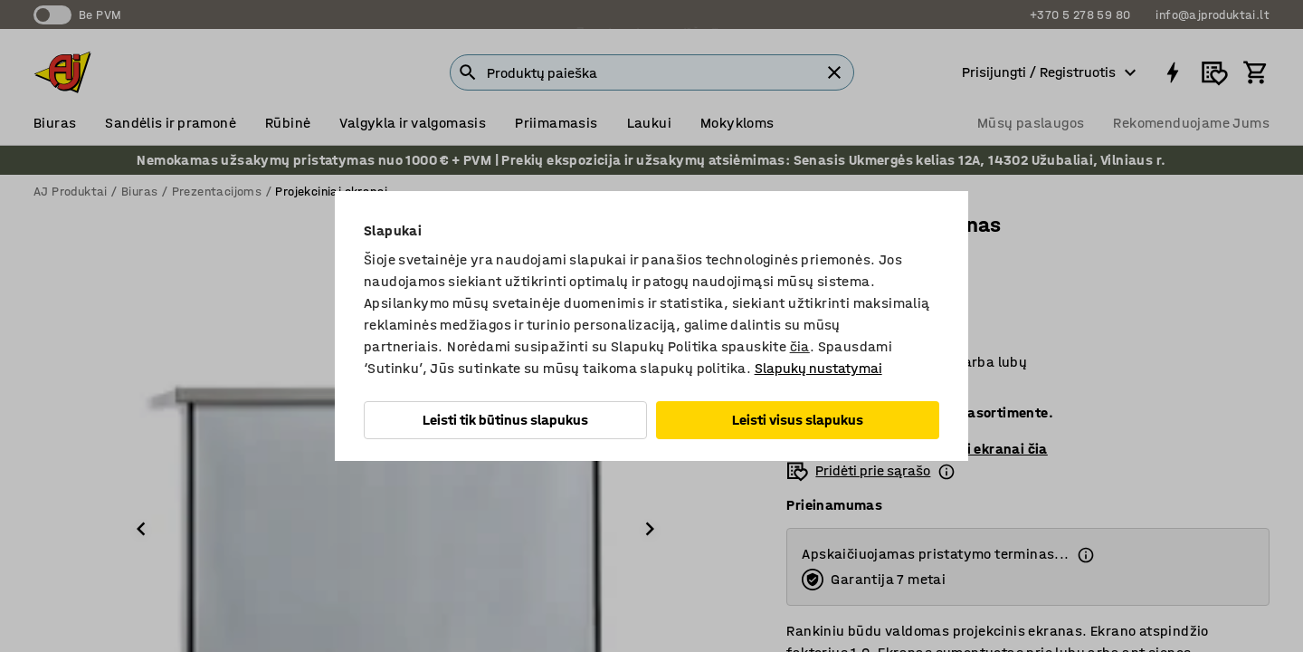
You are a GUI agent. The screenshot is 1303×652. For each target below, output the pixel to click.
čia (800, 346)
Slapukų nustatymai (818, 368)
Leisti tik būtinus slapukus (505, 419)
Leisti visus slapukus (797, 419)
